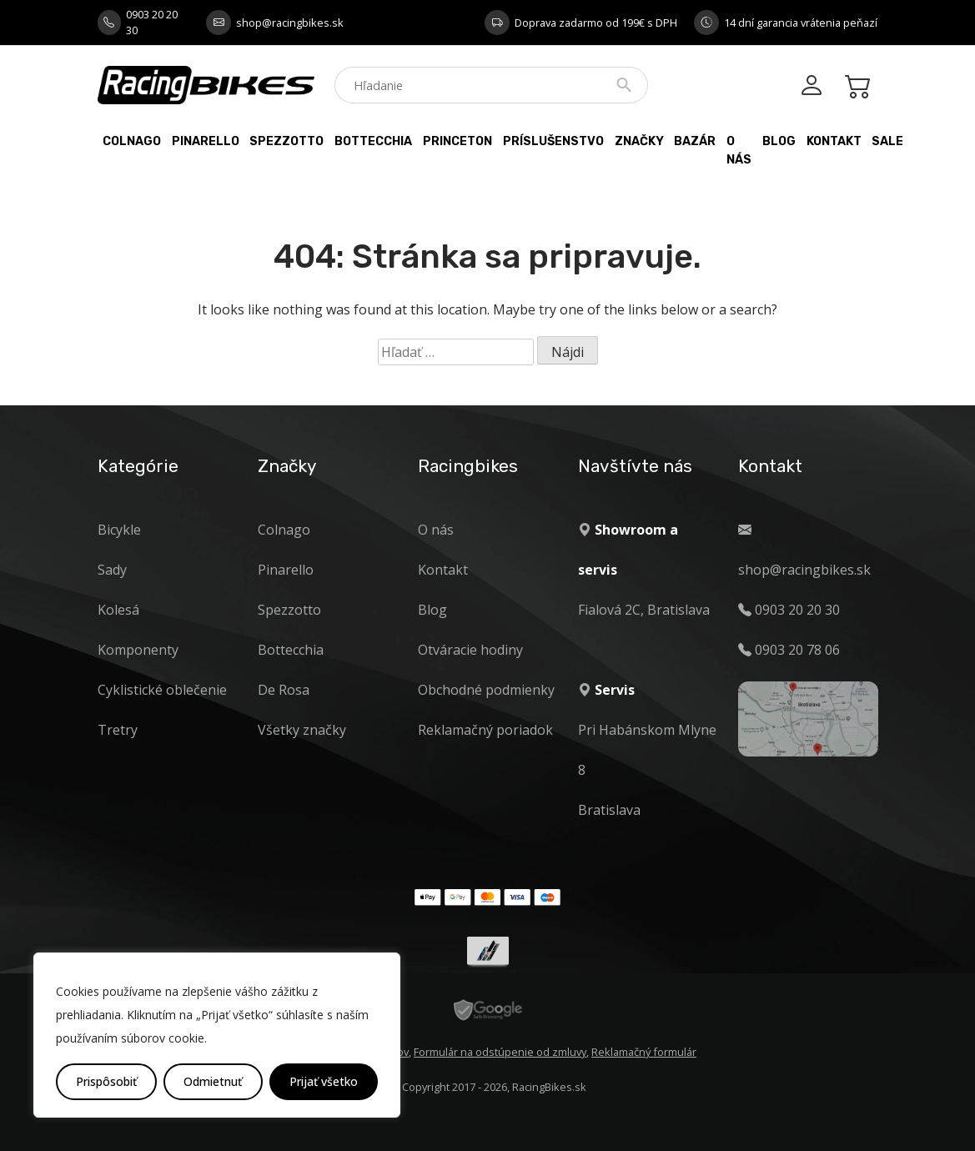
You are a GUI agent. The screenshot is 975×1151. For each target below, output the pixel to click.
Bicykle (119, 529)
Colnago (132, 141)
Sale (887, 141)
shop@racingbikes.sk (290, 22)
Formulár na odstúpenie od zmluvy (500, 1051)
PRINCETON (457, 141)
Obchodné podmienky (486, 690)
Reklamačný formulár (643, 1051)
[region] (216, 1035)
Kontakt (834, 141)
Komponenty (138, 650)
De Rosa (283, 690)
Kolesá (118, 610)
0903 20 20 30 (152, 22)
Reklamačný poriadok (485, 730)
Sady (112, 569)
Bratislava (609, 810)
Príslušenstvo (553, 141)
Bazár (695, 141)
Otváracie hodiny (470, 650)
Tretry (118, 730)
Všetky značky (302, 730)
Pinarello (205, 141)
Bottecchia (373, 141)
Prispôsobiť (106, 1081)
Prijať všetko (323, 1081)
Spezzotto (286, 141)
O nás (738, 150)
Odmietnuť (212, 1081)
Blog (779, 141)
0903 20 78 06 (797, 650)
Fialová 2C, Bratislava (644, 610)
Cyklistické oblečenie (162, 690)
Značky (639, 141)
